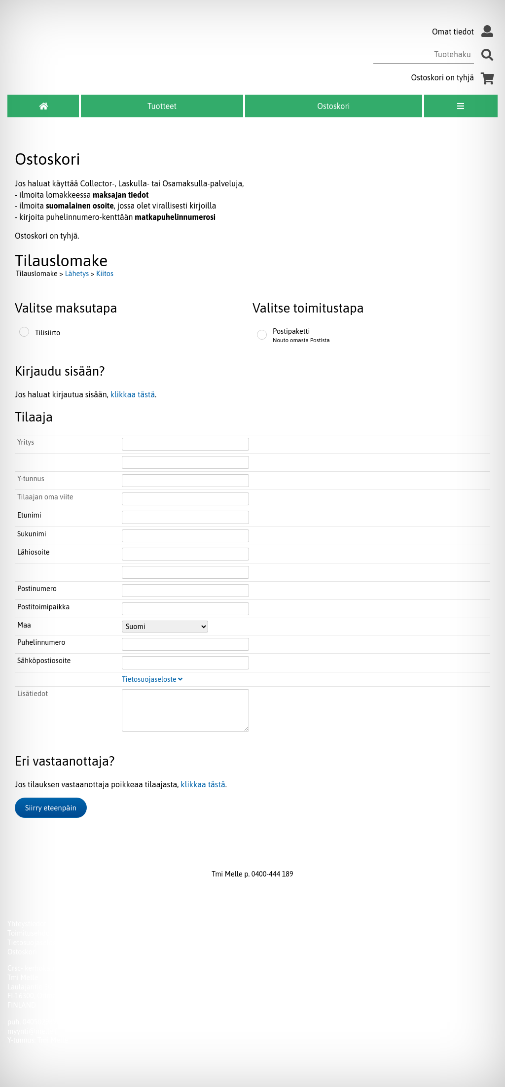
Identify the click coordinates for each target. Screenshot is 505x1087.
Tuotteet (162, 106)
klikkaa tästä (132, 394)
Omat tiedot (465, 31)
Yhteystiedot (26, 924)
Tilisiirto (47, 333)
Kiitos (104, 274)
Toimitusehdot (29, 933)
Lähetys (77, 274)
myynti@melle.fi (33, 1031)
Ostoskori (333, 106)
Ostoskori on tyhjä (454, 77)
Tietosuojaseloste (152, 679)
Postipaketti (291, 331)
